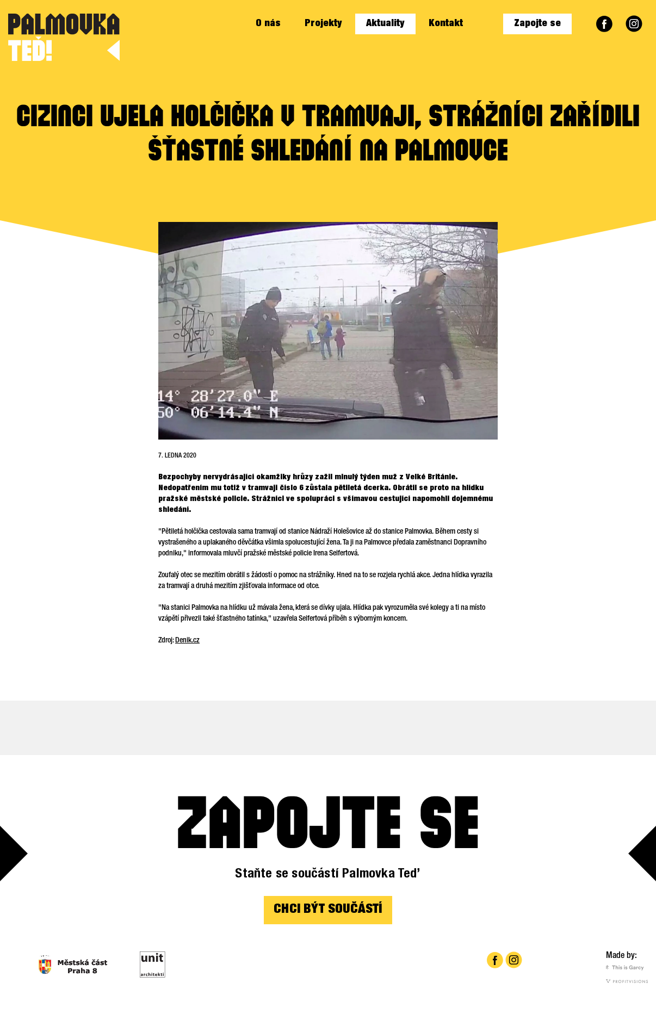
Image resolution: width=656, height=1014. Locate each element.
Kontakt (446, 24)
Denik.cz (187, 641)
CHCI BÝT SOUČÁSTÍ (328, 910)
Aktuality (385, 24)
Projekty (323, 24)
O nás (268, 24)
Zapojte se (537, 24)
